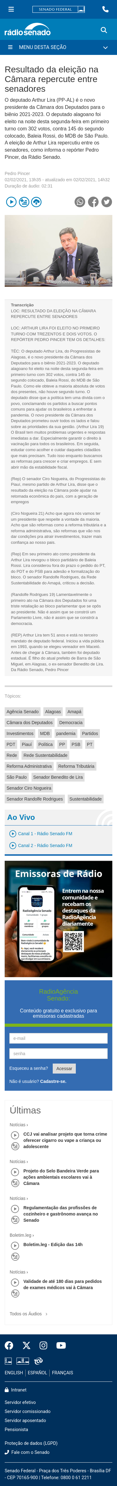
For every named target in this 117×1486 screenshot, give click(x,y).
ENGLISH (14, 1373)
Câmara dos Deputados (30, 722)
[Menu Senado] (11, 9)
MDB (45, 733)
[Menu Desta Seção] (58, 47)
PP (62, 744)
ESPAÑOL (37, 1373)
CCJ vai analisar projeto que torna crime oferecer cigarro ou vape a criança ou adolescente (65, 1140)
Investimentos (20, 733)
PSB (76, 744)
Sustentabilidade (86, 799)
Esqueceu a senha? (28, 1068)
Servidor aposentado (25, 1420)
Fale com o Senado (27, 1452)
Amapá (74, 711)
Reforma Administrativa (29, 766)
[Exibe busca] (103, 30)
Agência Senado (23, 711)
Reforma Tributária (76, 766)
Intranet (16, 1390)
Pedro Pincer (17, 173)
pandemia (66, 733)
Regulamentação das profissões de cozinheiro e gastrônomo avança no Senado (60, 1214)
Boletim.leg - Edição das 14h (53, 1244)
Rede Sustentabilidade (45, 755)
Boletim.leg (20, 1235)
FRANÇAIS (62, 1373)
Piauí (27, 744)
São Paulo (17, 777)
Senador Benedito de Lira (58, 777)
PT (90, 744)
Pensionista (16, 1429)
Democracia (71, 722)
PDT (11, 744)
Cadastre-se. (53, 1081)
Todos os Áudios (30, 1311)
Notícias (18, 1124)
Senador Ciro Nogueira (29, 788)
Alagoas (53, 711)
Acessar (64, 1068)
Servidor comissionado (28, 1411)
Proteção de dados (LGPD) (31, 1443)
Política (45, 744)
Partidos (90, 733)
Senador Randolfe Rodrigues (35, 799)
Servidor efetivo (20, 1402)
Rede (12, 755)
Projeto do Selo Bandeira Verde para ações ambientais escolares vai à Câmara (61, 1177)
